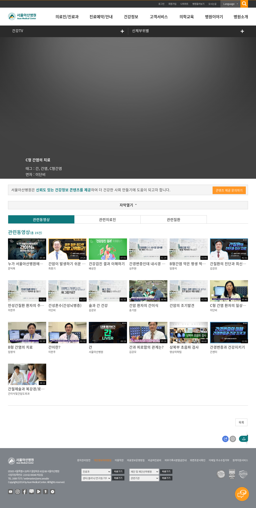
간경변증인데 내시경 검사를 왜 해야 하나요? (163, 263)
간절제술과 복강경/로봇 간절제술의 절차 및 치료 (45, 389)
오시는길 (212, 4)
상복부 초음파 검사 (184, 347)
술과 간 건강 (98, 305)
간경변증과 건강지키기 (227, 347)
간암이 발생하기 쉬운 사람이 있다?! (75, 263)
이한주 (11, 310)
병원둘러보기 (198, 4)
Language (229, 4)
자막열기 (126, 205)
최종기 (52, 268)
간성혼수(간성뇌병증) (64, 305)
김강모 (213, 268)
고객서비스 (159, 17)
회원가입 (172, 4)
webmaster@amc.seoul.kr (36, 478)
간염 (44, 168)
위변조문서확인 (197, 460)
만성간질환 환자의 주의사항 (29, 305)
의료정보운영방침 (136, 460)
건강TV (17, 30)
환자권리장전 (83, 460)
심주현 (132, 268)
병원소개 (241, 17)
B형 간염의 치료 (20, 347)
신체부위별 (140, 30)
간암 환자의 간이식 (143, 305)
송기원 (132, 310)
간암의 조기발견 (182, 305)
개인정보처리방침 (102, 460)
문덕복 (11, 268)
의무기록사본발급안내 (176, 460)
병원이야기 (214, 17)
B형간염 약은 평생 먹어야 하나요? (196, 263)
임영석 (173, 268)
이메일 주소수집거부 (219, 460)
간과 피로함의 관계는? (146, 347)
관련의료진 (107, 219)
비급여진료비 (154, 460)
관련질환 (173, 219)
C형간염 (56, 168)
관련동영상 (41, 219)
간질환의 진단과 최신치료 (229, 263)
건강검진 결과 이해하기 (107, 263)
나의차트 (184, 4)
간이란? (54, 347)
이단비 (40, 174)
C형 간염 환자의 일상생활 (229, 305)
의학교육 (186, 17)
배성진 (92, 268)
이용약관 (119, 460)
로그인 (161, 4)
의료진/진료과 (67, 17)
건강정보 (131, 17)
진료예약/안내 (101, 17)
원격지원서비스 (240, 460)
